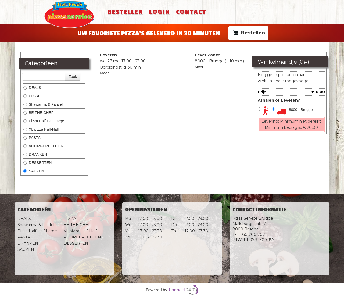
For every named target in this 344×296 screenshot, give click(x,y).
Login (159, 12)
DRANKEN (35, 154)
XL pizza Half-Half (41, 129)
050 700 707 (252, 234)
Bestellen (125, 12)
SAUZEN (33, 171)
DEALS (32, 87)
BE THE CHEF (39, 112)
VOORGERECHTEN (43, 146)
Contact (191, 12)
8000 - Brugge (301, 110)
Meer (104, 73)
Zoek (73, 76)
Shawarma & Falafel (43, 104)
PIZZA (31, 96)
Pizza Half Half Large (43, 121)
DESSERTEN (37, 163)
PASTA (32, 137)
